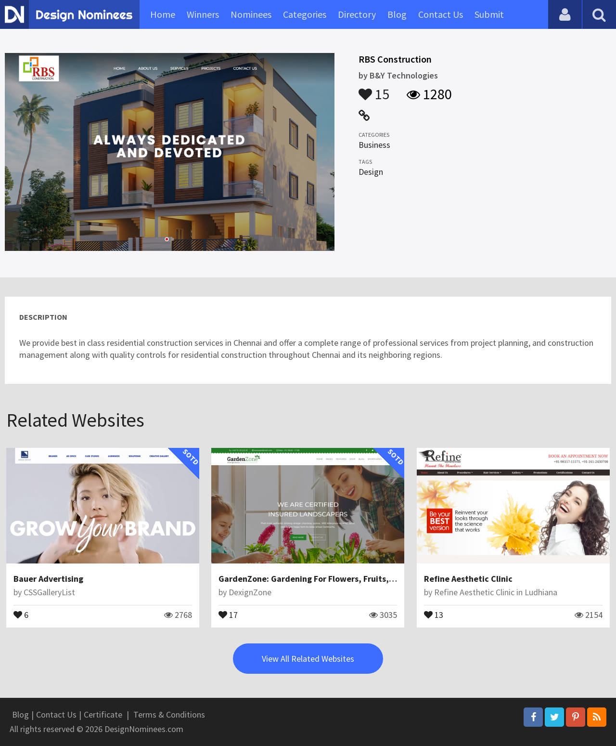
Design (371, 171)
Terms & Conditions (169, 714)
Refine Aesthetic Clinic (468, 578)
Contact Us (440, 14)
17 (228, 614)
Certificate (103, 714)
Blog (397, 14)
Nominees (251, 14)
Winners (203, 14)
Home (162, 14)
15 (374, 89)
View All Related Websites (308, 658)
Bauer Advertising (48, 578)
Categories (304, 14)
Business (374, 144)
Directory (357, 14)
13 (433, 614)
